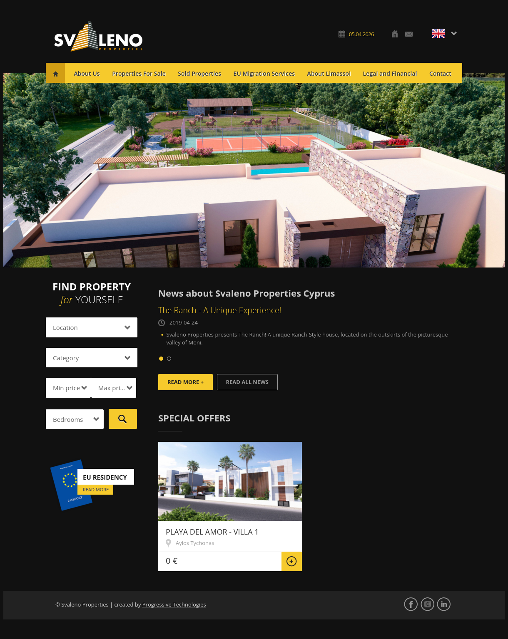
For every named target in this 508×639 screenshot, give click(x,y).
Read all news (247, 382)
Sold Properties (199, 73)
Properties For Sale (139, 73)
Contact (440, 73)
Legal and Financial (390, 73)
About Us (87, 73)
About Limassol (329, 73)
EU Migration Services (264, 73)
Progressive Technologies (174, 604)
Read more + (185, 382)
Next (494, 170)
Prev (14, 170)
